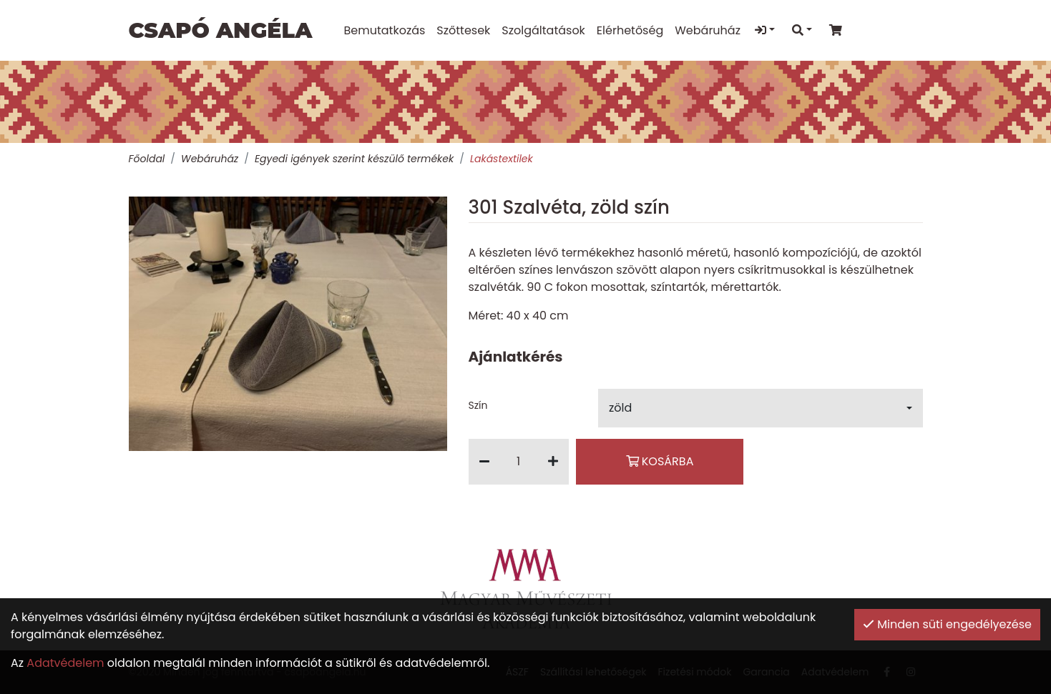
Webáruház (209, 159)
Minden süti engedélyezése (947, 624)
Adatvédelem (65, 663)
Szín (478, 405)
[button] (760, 408)
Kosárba (660, 461)
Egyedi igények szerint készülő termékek (354, 159)
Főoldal (147, 159)
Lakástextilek (501, 159)
